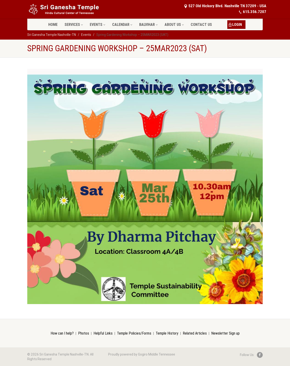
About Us (174, 24)
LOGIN (237, 24)
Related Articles (195, 333)
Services (74, 24)
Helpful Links (103, 333)
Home (53, 24)
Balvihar (148, 24)
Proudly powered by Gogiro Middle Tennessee (141, 354)
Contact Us (201, 24)
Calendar (122, 24)
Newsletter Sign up (225, 333)
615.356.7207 (252, 11)
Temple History (167, 333)
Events (97, 24)
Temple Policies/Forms (134, 333)
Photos (83, 333)
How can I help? (62, 333)
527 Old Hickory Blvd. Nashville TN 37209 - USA (225, 5)
